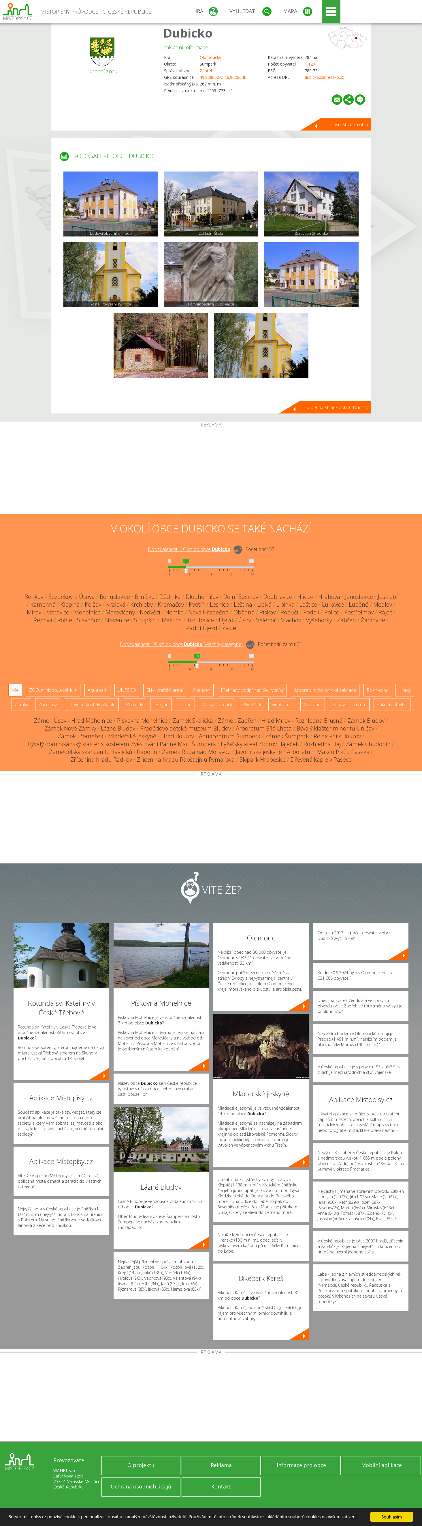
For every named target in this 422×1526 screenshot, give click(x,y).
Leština (243, 604)
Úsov (244, 620)
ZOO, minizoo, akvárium (53, 690)
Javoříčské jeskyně (259, 752)
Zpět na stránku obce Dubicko (339, 407)
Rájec (385, 612)
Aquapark (97, 690)
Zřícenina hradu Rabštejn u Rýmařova (186, 759)
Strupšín (145, 620)
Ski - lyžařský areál (164, 690)
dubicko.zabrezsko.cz (324, 77)
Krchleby (141, 604)
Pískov (267, 612)
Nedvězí (150, 612)
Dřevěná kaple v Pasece (321, 759)
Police (331, 612)
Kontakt (221, 1486)
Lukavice (333, 604)
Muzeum (313, 704)
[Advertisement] (211, 470)
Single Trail (282, 704)
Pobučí (289, 612)
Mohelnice (87, 612)
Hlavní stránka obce (349, 124)
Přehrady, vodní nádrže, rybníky (252, 690)
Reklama (221, 1465)
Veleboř (266, 620)
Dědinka (170, 597)
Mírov (34, 612)
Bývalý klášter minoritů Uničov (335, 728)
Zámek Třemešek (80, 736)
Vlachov (291, 620)
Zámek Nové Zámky (70, 728)
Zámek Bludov (366, 720)
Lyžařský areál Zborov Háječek (260, 744)
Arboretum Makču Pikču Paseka (328, 752)
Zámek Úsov (50, 720)
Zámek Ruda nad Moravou (196, 752)
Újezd (226, 620)
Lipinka (285, 604)
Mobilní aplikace (381, 1465)
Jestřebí (387, 597)
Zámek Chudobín (368, 744)
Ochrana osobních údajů (141, 1486)
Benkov (34, 597)
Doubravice (277, 597)
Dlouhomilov (202, 597)
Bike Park (251, 704)
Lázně (185, 704)
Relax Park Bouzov (337, 736)
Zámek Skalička (193, 720)
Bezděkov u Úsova (71, 597)
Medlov (382, 604)
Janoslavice (359, 597)
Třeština (171, 620)
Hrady (404, 690)
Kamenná (43, 604)
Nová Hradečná (209, 612)
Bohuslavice (115, 597)
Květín (197, 604)
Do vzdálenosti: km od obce (189, 549)
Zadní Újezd (201, 628)
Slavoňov (88, 620)
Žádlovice (373, 620)
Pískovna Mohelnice (142, 720)
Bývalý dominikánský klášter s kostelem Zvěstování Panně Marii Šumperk (122, 744)
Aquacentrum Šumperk (229, 736)
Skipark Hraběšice (263, 759)
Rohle (64, 620)
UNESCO (127, 690)
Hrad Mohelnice (91, 720)
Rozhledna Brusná (318, 720)
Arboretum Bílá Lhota (264, 728)
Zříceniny (47, 704)
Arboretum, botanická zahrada (325, 690)
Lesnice (219, 604)
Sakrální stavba (392, 704)
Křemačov (171, 604)
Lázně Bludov (118, 728)
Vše (15, 690)
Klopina (70, 604)
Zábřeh (206, 70)
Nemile (174, 612)
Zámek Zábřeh (237, 720)
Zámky (21, 704)
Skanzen (201, 690)
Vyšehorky (319, 620)
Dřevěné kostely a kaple (91, 704)
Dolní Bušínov (240, 597)
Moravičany (120, 612)
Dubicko (187, 33)
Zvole (229, 628)
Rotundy (134, 704)
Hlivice (305, 597)
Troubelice (200, 620)
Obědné (244, 612)
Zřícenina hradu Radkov (101, 759)
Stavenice (117, 620)
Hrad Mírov (275, 720)
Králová (115, 604)
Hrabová (329, 597)
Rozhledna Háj (322, 744)
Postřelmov (359, 612)
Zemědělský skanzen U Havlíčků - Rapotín (103, 752)
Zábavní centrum (349, 704)
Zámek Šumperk (287, 736)
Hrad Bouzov (177, 736)
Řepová (42, 620)
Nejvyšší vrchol (217, 704)
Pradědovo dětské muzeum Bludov (185, 728)
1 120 (310, 64)
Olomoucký (210, 57)
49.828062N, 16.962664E (223, 77)
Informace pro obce (301, 1465)
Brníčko (145, 597)
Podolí (311, 612)
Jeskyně (161, 704)
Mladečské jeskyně (132, 736)
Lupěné (358, 604)
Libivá (264, 604)
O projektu (141, 1465)
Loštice (308, 604)
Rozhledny (377, 690)
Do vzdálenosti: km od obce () (181, 644)
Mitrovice (57, 612)
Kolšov (93, 604)
